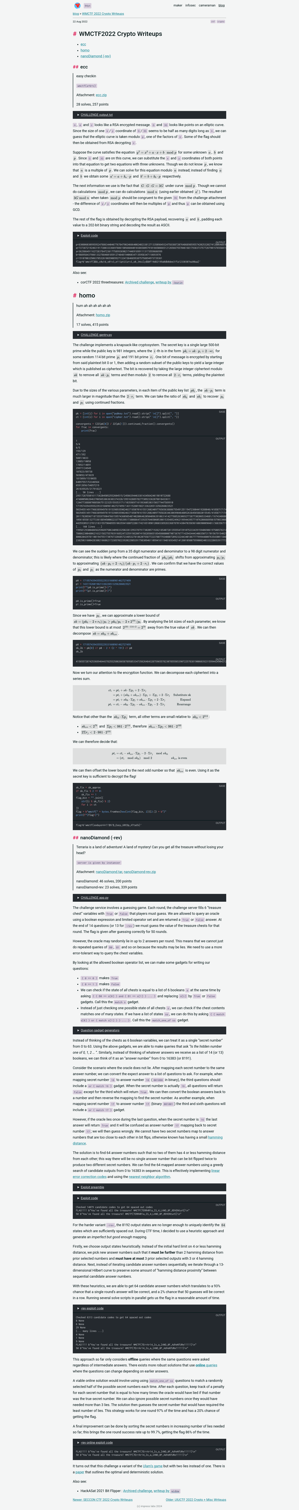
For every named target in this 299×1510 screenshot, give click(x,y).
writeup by (169, 282)
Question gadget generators (100, 1030)
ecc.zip (101, 95)
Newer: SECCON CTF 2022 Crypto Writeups (103, 1500)
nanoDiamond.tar (109, 872)
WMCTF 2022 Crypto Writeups (103, 14)
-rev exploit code (92, 1308)
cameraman (207, 5)
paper (80, 1472)
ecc (83, 44)
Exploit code (89, 235)
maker (178, 5)
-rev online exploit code (97, 1442)
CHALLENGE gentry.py (96, 335)
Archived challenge (139, 282)
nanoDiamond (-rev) (96, 56)
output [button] (220, 242)
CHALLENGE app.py (94, 898)
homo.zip (103, 315)
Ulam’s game (152, 1466)
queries (206, 1365)
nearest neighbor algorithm (149, 1177)
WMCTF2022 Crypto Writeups (120, 33)
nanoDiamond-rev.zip (140, 872)
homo (85, 50)
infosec (191, 5)
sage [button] (222, 411)
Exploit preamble (92, 1187)
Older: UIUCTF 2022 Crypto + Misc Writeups (196, 1500)
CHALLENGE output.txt (97, 115)
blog (222, 5)
